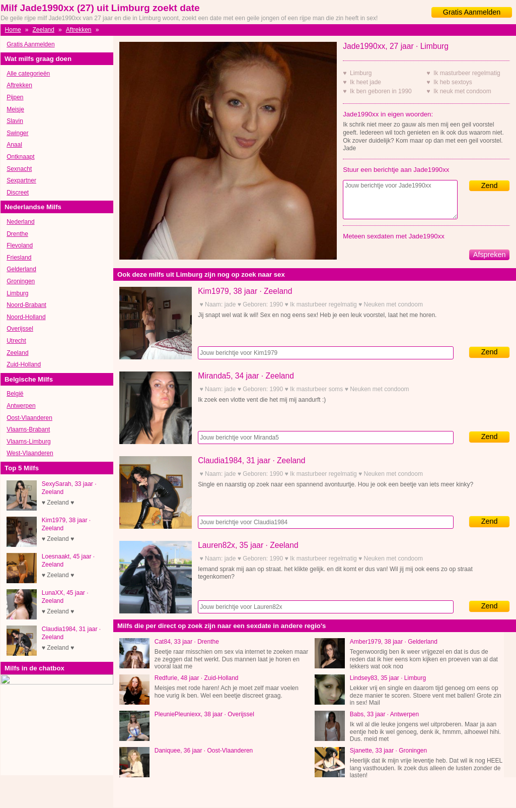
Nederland (20, 221)
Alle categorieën (28, 73)
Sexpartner (21, 180)
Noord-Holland (26, 317)
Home (13, 29)
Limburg (17, 293)
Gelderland (21, 269)
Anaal (14, 144)
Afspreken (489, 255)
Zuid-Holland (24, 364)
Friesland (19, 257)
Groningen (21, 281)
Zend (489, 185)
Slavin (15, 121)
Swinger (17, 133)
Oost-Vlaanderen (29, 417)
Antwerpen (21, 405)
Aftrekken (79, 29)
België (15, 393)
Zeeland (43, 29)
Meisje (15, 109)
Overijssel (20, 328)
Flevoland (20, 245)
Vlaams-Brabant (28, 429)
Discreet (18, 192)
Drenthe (17, 233)
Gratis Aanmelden (471, 12)
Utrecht (16, 340)
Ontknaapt (20, 156)
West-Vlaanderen (30, 453)
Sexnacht (19, 168)
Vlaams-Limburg (28, 441)
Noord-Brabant (26, 304)
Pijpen (15, 97)
